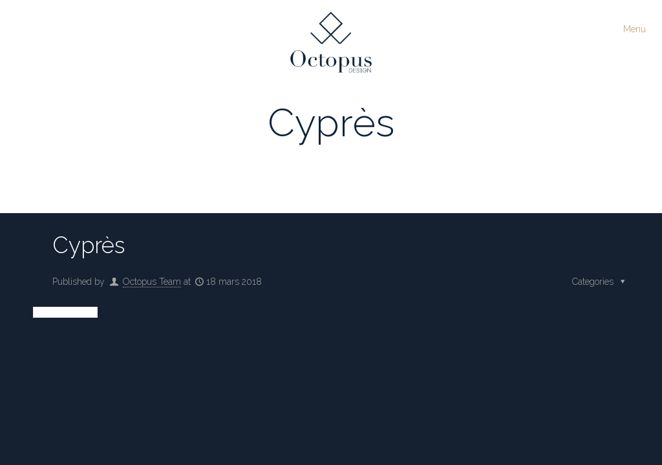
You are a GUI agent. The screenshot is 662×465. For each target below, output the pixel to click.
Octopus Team (152, 281)
